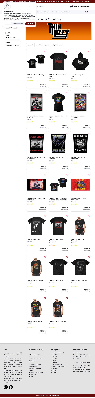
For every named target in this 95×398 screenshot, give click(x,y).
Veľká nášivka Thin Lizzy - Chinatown (78, 158)
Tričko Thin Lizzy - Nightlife (79, 281)
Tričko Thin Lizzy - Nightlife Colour (35, 323)
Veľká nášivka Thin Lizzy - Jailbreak (56, 158)
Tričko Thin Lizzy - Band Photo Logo (58, 75)
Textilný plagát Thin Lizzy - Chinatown (79, 199)
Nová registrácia (86, 1)
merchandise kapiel (16, 354)
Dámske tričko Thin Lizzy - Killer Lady (58, 117)
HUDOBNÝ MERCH (66, 12)
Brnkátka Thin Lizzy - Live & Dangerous (35, 117)
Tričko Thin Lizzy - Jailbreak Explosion (35, 282)
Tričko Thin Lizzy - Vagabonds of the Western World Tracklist (58, 199)
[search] (62, 7)
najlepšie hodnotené (57, 45)
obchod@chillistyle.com (84, 372)
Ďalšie (87, 12)
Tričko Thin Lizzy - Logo (56, 281)
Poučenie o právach (36, 356)
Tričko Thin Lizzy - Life (33, 240)
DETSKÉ (46, 12)
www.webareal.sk (54, 396)
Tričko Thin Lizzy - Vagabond (57, 322)
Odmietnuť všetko (18, 23)
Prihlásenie (76, 1)
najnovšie (46, 45)
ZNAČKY (54, 12)
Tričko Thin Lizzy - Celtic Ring (35, 75)
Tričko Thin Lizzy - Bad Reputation (77, 240)
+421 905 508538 (85, 370)
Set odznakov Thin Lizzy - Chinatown (78, 117)
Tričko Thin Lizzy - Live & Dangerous (56, 240)
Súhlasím (30, 23)
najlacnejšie (30, 45)
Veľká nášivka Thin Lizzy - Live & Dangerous (36, 158)
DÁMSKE (38, 12)
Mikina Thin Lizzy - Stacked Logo (79, 75)
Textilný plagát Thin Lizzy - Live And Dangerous (36, 199)
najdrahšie (39, 45)
